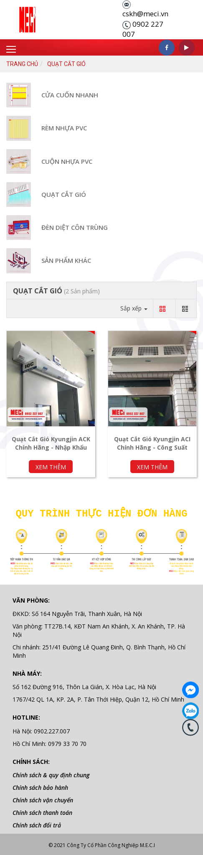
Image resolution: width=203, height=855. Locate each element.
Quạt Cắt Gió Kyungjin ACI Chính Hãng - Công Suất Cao (152, 447)
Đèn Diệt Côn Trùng (74, 227)
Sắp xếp (133, 308)
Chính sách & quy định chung (51, 772)
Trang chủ (22, 64)
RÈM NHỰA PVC (64, 128)
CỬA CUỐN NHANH (69, 95)
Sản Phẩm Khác (66, 260)
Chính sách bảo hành (40, 785)
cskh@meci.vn (145, 13)
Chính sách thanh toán (42, 810)
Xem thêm (51, 467)
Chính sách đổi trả (37, 823)
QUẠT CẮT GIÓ (63, 194)
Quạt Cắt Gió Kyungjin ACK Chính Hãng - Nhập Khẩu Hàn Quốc (51, 447)
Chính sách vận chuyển (43, 798)
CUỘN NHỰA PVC (66, 161)
